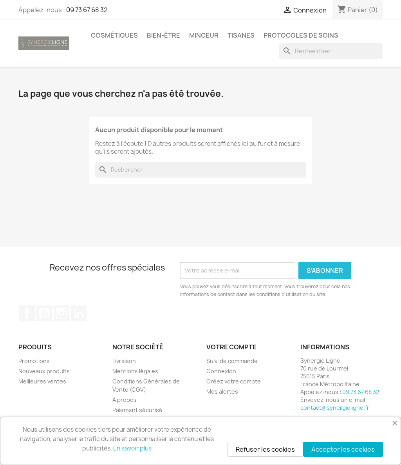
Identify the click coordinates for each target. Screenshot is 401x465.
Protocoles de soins (301, 35)
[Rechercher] (331, 51)
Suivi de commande (232, 361)
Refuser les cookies (265, 449)
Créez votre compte (233, 381)
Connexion (221, 371)
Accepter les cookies (343, 449)
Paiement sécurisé (137, 410)
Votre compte (231, 347)
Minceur (204, 35)
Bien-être (163, 35)
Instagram (61, 313)
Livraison (124, 361)
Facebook (27, 313)
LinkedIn (79, 313)
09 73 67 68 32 (87, 9)
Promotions (34, 361)
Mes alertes (222, 391)
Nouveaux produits (44, 371)
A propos (124, 399)
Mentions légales (135, 371)
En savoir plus (132, 448)
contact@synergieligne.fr (334, 407)
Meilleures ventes (42, 381)
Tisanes (241, 35)
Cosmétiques (114, 35)
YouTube (44, 313)
